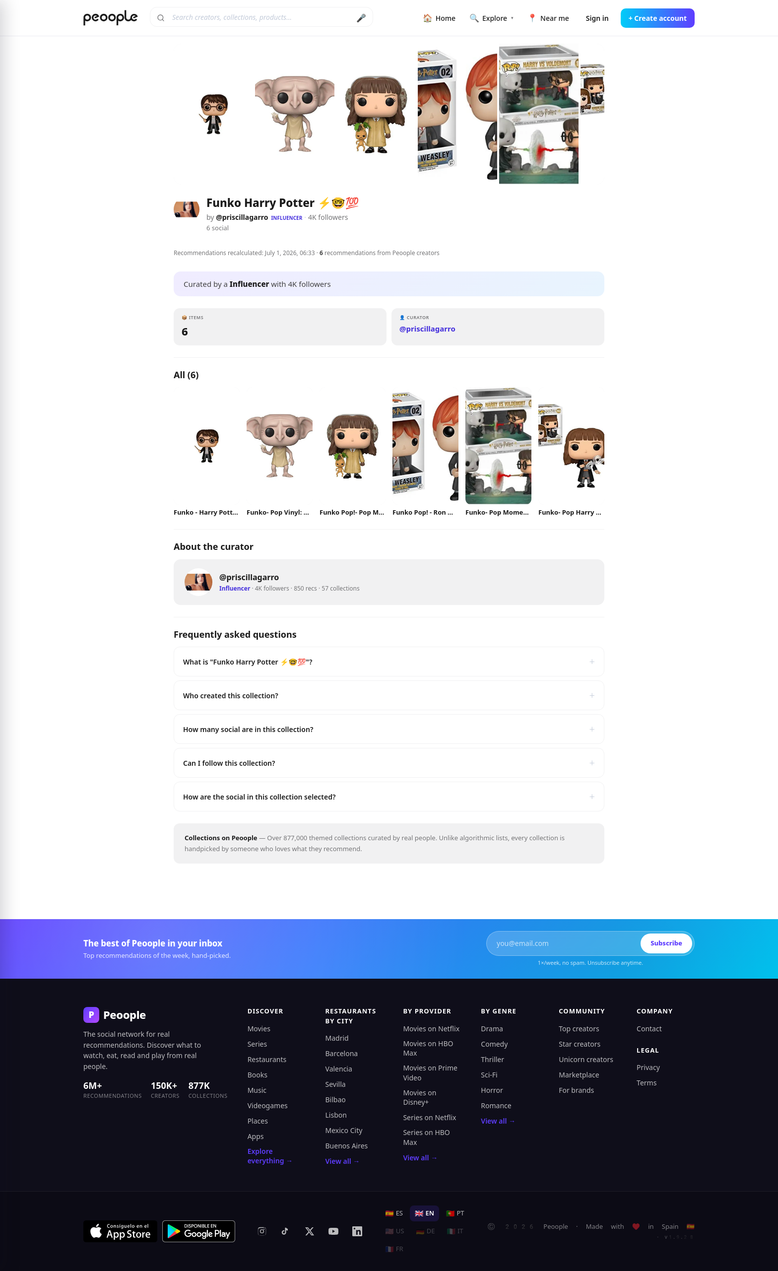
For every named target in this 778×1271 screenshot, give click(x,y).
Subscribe (666, 942)
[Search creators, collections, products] (261, 17)
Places (258, 1121)
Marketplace (579, 1074)
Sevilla (335, 1084)
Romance (496, 1105)
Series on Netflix (429, 1117)
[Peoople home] (110, 18)
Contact (649, 1028)
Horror (492, 1090)
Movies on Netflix (431, 1028)
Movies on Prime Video (430, 1072)
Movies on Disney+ (419, 1097)
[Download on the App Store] (120, 1231)
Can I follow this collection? (389, 762)
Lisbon (336, 1115)
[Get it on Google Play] (199, 1231)
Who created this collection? (389, 695)
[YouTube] (333, 1231)
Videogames (268, 1105)
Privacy (648, 1067)
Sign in (597, 18)
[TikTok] (286, 1231)
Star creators (579, 1044)
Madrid (337, 1038)
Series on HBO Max (426, 1137)
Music (257, 1090)
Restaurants (267, 1059)
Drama (492, 1028)
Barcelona (341, 1053)
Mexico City (344, 1130)
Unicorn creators (586, 1059)
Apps (256, 1136)
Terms (646, 1082)
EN (424, 1212)
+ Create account (658, 18)
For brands (576, 1090)
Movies (259, 1028)
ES (394, 1212)
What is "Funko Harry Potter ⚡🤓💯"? (389, 661)
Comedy (494, 1044)
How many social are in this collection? (389, 729)
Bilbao (335, 1099)
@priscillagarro (242, 217)
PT (455, 1212)
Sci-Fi (489, 1074)
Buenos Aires (346, 1145)
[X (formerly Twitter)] (310, 1231)
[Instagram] (262, 1231)
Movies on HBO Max (428, 1048)
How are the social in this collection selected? (389, 796)
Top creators (579, 1028)
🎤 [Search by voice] (361, 17)
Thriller (492, 1059)
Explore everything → (270, 1156)
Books (257, 1074)
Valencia (338, 1068)
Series (257, 1044)
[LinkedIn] (357, 1231)
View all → (342, 1161)
